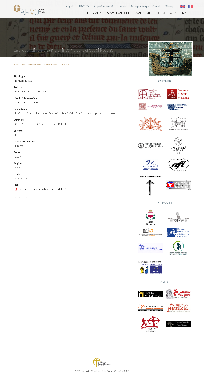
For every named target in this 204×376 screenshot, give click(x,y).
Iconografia (166, 13)
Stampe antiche (118, 13)
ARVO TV (84, 6)
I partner (122, 6)
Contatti (156, 6)
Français (190, 6)
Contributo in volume (26, 102)
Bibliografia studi (24, 80)
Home (16, 64)
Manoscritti (144, 13)
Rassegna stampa (139, 6)
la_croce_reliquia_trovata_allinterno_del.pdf (42, 189)
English (182, 6)
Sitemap (169, 6)
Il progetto (69, 6)
